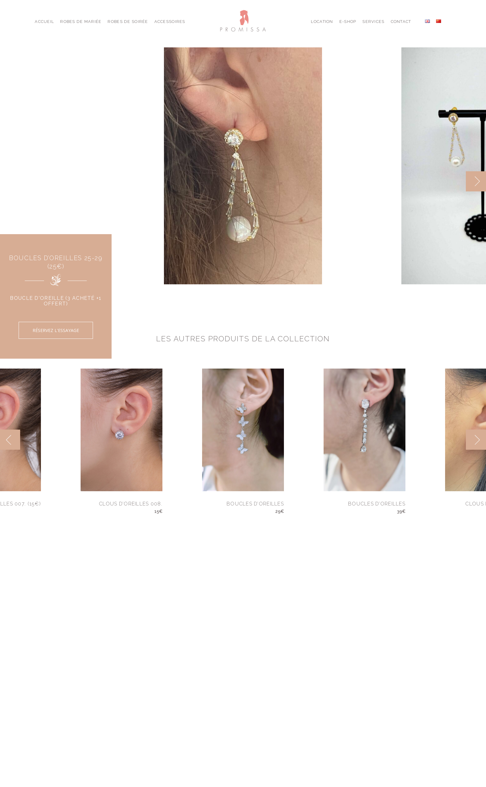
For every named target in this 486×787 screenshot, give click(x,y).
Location (322, 21)
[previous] (10, 440)
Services (373, 21)
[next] (476, 181)
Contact (401, 21)
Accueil (44, 21)
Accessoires (169, 21)
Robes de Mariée (80, 21)
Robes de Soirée (128, 21)
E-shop (347, 21)
